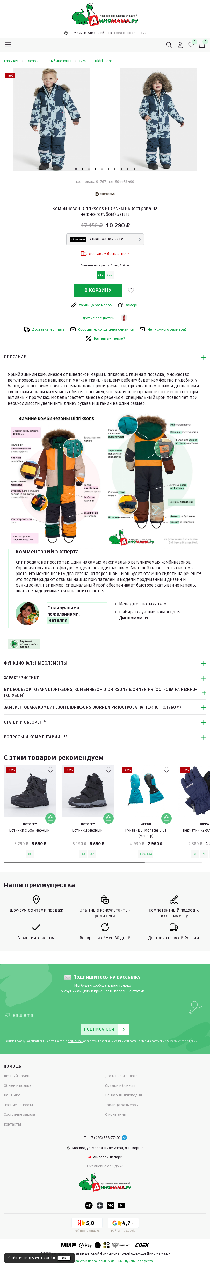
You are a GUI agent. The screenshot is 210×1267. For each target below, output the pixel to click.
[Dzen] (100, 1205)
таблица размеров (91, 305)
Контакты (12, 1124)
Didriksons (104, 61)
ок (64, 1258)
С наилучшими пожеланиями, (63, 615)
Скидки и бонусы (120, 1085)
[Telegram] (124, 1138)
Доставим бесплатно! (105, 254)
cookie (50, 1258)
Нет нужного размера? (162, 329)
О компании (115, 1114)
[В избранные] (131, 290)
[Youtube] (121, 1205)
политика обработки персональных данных (89, 1261)
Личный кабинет (18, 1076)
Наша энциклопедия (123, 1095)
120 (109, 275)
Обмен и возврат (18, 1085)
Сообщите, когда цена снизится (102, 329)
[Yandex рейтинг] (87, 1226)
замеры (128, 305)
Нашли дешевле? (105, 338)
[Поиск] (169, 45)
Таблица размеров (121, 1105)
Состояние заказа (19, 1114)
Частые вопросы (18, 1105)
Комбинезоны (61, 61)
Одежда (35, 61)
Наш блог (12, 1095)
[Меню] (8, 45)
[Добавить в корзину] (50, 818)
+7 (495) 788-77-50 (104, 1138)
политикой (75, 1041)
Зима (85, 61)
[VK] (110, 1205)
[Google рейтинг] (123, 1226)
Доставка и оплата (44, 329)
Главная (13, 61)
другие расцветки (98, 318)
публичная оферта (139, 1261)
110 (100, 275)
